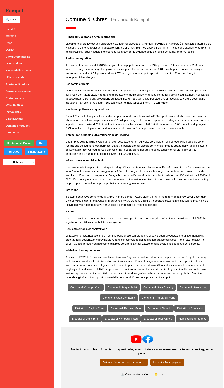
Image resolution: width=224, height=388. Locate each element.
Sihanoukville (36, 151)
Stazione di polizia (17, 84)
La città (10, 29)
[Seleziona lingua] (19, 162)
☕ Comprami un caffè (134, 374)
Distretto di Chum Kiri (190, 308)
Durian (10, 49)
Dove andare (14, 63)
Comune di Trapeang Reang (158, 297)
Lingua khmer (14, 118)
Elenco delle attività (18, 70)
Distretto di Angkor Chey (89, 308)
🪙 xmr (158, 374)
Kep (41, 142)
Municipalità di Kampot (192, 318)
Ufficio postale (15, 77)
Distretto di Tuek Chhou (158, 318)
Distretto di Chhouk (159, 308)
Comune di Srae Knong (193, 287)
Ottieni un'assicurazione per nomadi (124, 362)
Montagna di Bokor (19, 142)
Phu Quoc (13, 151)
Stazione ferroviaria (18, 91)
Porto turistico (15, 98)
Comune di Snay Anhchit (122, 287)
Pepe (9, 42)
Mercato (11, 35)
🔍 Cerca (11, 19)
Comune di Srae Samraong (118, 297)
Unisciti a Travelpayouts (167, 362)
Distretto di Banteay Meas (126, 308)
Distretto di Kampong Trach (121, 318)
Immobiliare (13, 111)
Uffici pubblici (14, 104)
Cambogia (12, 132)
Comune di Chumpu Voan (85, 287)
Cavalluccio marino (18, 56)
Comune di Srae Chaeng (158, 287)
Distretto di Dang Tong (85, 318)
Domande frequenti (18, 125)
